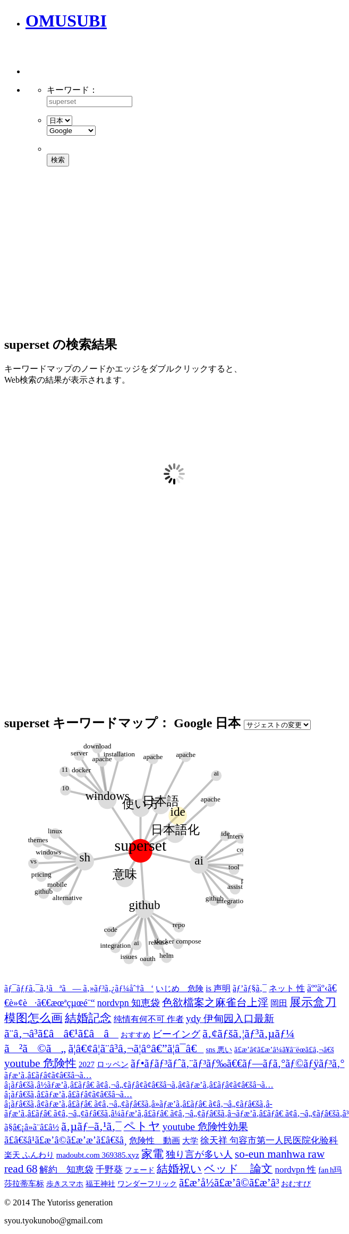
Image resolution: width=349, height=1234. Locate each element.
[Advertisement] (149, 58)
